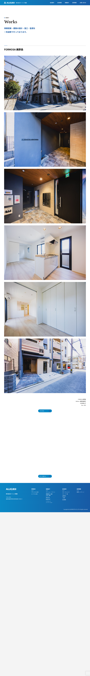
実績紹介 (67, 2)
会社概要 (64, 499)
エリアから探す (34, 494)
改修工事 (48, 497)
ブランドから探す (35, 492)
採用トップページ (80, 492)
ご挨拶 (63, 497)
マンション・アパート (50, 492)
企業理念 (64, 496)
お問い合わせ (83, 2)
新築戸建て (48, 499)
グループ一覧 (65, 494)
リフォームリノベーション (49, 501)
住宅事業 (59, 2)
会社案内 (52, 2)
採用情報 (74, 2)
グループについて (66, 492)
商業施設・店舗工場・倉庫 (49, 494)
